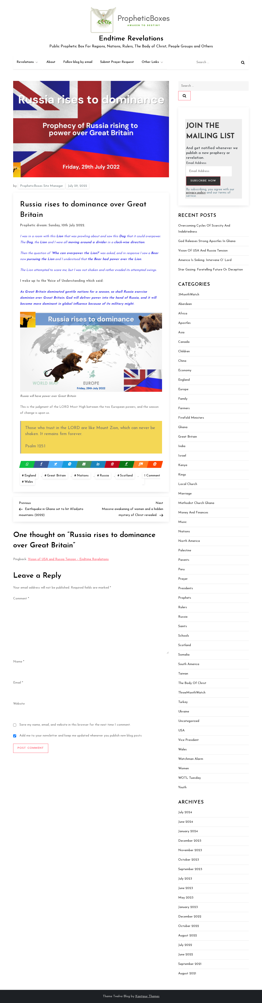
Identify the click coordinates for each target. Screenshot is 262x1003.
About (50, 62)
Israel (182, 455)
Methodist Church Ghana (196, 503)
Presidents (185, 588)
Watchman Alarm (190, 759)
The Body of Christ (192, 683)
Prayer (183, 579)
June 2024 (185, 822)
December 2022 (189, 916)
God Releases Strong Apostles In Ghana (206, 241)
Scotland (126, 475)
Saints (182, 626)
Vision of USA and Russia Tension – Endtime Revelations (68, 559)
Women (183, 768)
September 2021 (190, 964)
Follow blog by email (77, 62)
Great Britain (56, 475)
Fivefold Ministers (191, 418)
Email (18, 682)
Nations (83, 475)
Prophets (184, 598)
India (181, 446)
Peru (181, 569)
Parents (183, 560)
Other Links (153, 62)
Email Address (196, 163)
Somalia (184, 654)
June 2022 (185, 954)
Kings (182, 474)
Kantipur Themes (147, 996)
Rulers (182, 607)
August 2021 (187, 973)
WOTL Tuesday (189, 778)
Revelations (28, 62)
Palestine (184, 550)
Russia (104, 475)
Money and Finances (193, 512)
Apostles (184, 323)
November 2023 (190, 850)
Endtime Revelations (131, 38)
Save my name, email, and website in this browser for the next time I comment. (75, 725)
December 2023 (189, 841)
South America (188, 664)
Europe (183, 389)
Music (182, 522)
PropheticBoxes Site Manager (41, 186)
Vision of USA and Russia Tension (203, 250)
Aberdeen (185, 304)
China (182, 361)
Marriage (185, 493)
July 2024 (185, 812)
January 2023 (188, 907)
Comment (21, 598)
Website (19, 703)
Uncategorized (188, 721)
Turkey (183, 702)
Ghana (182, 427)
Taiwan (183, 673)
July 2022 (185, 945)
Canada (184, 342)
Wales (28, 482)
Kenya (182, 465)
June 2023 (185, 888)
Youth (182, 787)
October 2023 (188, 860)
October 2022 (188, 926)
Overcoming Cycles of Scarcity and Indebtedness (204, 228)
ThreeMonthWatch (191, 692)
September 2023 (190, 869)
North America (189, 541)
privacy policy (196, 192)
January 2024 (188, 831)
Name (18, 661)
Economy (184, 370)
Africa (182, 313)
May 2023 (185, 897)
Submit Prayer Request (117, 62)
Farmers (184, 408)
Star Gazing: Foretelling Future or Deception (210, 269)
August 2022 (187, 935)
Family (182, 399)
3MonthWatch (188, 294)
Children (184, 351)
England (30, 475)
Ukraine (183, 711)
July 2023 (185, 878)
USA (181, 730)
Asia (181, 332)
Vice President (188, 740)
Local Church (187, 484)
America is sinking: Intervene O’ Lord (205, 260)
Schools (183, 636)
